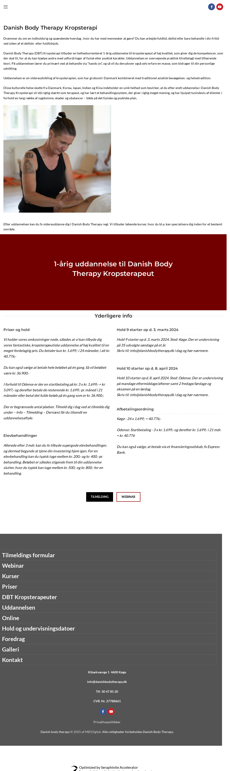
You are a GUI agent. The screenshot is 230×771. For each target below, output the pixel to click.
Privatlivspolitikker (107, 722)
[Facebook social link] (211, 6)
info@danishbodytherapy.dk (107, 682)
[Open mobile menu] (5, 6)
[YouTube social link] (219, 6)
